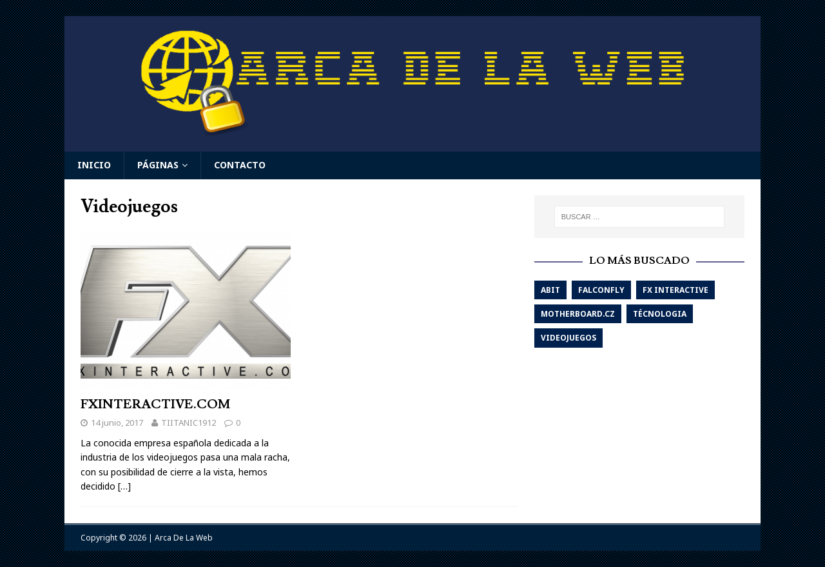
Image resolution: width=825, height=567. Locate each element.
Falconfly (601, 289)
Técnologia (659, 313)
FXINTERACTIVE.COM (155, 404)
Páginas (158, 165)
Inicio (94, 165)
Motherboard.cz (578, 313)
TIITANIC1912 (188, 422)
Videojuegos (568, 337)
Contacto (240, 165)
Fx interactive (675, 289)
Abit (550, 289)
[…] (124, 486)
